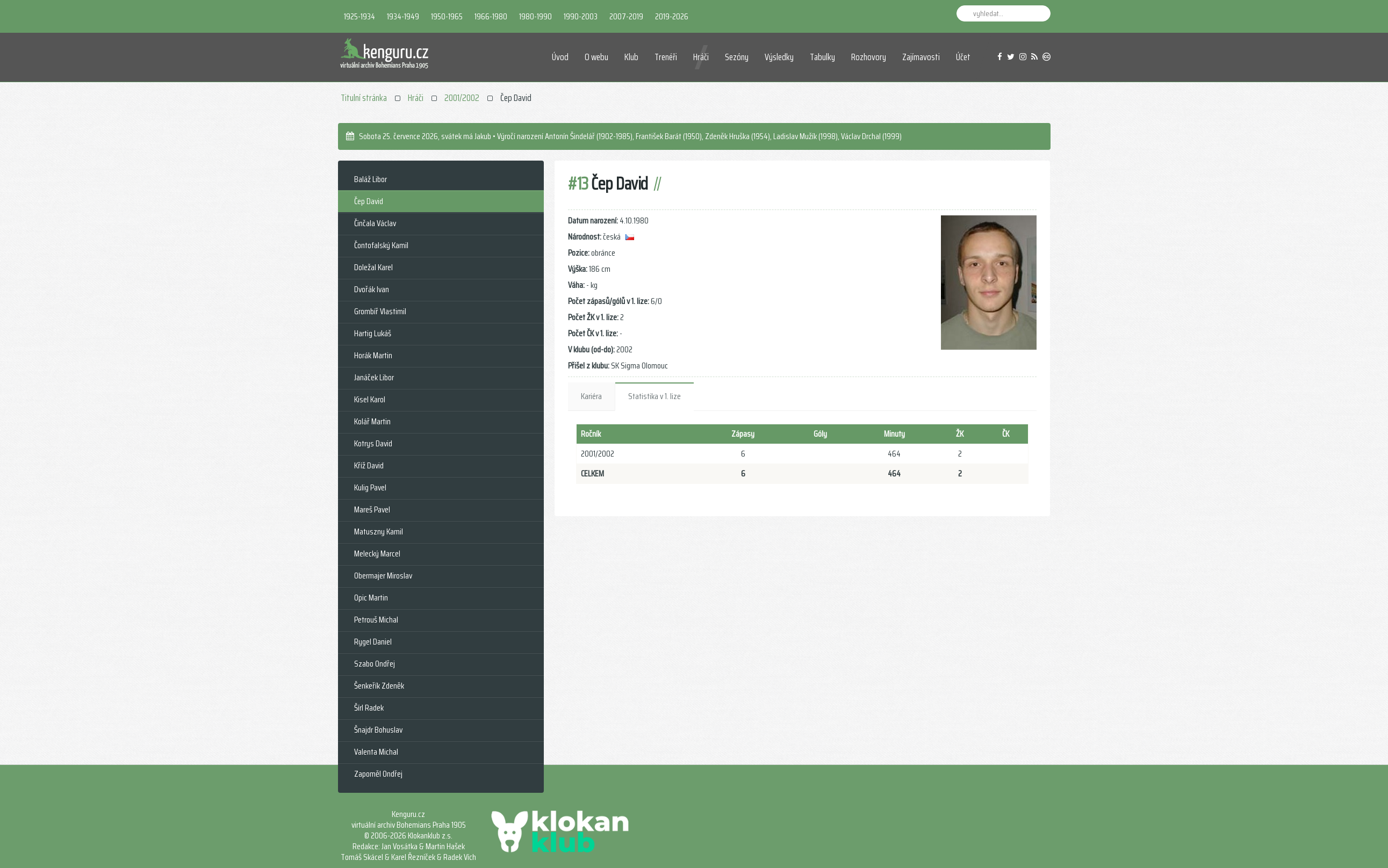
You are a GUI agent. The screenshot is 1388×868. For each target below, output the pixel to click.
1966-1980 (490, 16)
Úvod (560, 57)
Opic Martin (371, 597)
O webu (596, 57)
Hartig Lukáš (372, 333)
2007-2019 (626, 16)
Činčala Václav (375, 223)
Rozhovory (868, 57)
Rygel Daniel (373, 641)
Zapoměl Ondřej (378, 773)
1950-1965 (447, 16)
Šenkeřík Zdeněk (379, 685)
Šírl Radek (369, 707)
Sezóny (737, 57)
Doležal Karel (373, 267)
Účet (963, 57)
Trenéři (666, 57)
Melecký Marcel (377, 553)
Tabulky (822, 57)
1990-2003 (581, 16)
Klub (631, 57)
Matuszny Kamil (378, 531)
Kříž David (369, 465)
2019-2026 (671, 16)
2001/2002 (461, 97)
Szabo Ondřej (374, 663)
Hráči (701, 57)
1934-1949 (403, 16)
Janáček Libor (374, 377)
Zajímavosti (921, 57)
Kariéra (591, 396)
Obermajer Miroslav (383, 575)
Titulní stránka (364, 97)
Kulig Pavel (370, 487)
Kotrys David (373, 443)
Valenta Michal (376, 751)
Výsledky (779, 57)
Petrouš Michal (376, 619)
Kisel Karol (369, 399)
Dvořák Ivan (371, 289)
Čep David (368, 201)
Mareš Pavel (372, 509)
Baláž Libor (370, 179)
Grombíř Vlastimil (380, 311)
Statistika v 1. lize (654, 396)
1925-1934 (359, 16)
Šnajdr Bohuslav (378, 729)
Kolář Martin (372, 421)
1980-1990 (535, 16)
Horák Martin (373, 355)
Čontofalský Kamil (381, 245)
